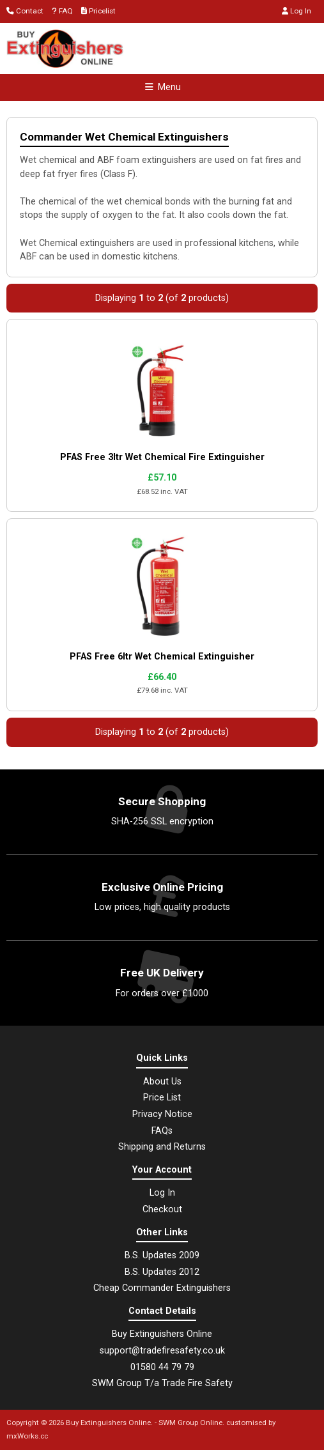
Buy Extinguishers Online (108, 1422)
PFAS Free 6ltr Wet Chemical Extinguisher (162, 656)
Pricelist (98, 10)
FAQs (162, 1130)
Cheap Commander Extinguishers (162, 1288)
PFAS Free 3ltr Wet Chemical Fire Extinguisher (162, 457)
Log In (296, 10)
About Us (162, 1081)
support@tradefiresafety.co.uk (162, 1350)
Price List (162, 1097)
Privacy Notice (162, 1114)
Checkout (162, 1209)
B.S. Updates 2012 (162, 1272)
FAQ (62, 10)
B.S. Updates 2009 (162, 1255)
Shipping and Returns (162, 1146)
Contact (24, 10)
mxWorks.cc (27, 1435)
